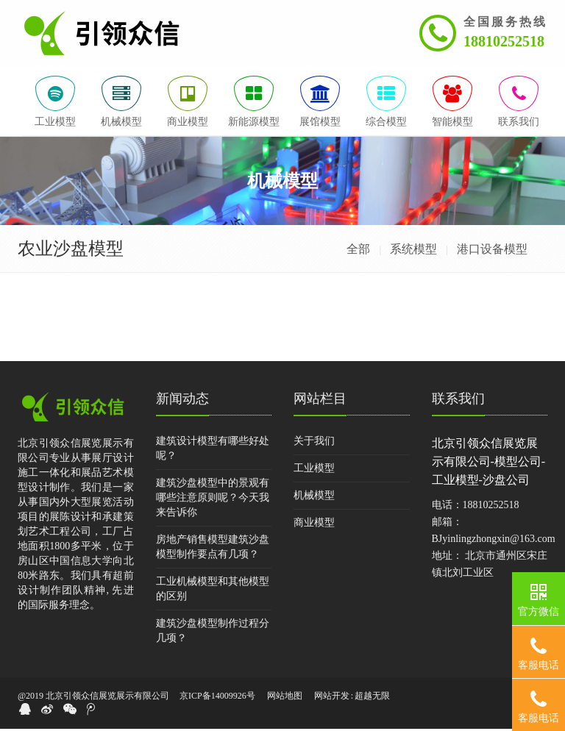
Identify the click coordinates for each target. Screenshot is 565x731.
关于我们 (314, 443)
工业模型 (314, 471)
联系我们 (458, 401)
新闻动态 (182, 401)
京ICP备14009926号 (217, 698)
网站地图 (284, 698)
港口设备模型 (492, 252)
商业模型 (314, 525)
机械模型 (314, 498)
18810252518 (503, 41)
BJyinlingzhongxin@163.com (493, 541)
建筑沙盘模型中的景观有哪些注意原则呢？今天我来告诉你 (212, 500)
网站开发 (331, 698)
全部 (358, 252)
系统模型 (413, 252)
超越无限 (372, 698)
